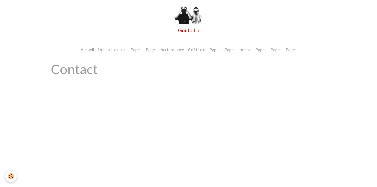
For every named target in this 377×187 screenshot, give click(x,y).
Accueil (87, 49)
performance (172, 49)
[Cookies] (11, 176)
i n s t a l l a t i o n (112, 49)
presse (245, 49)
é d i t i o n (196, 49)
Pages (136, 49)
